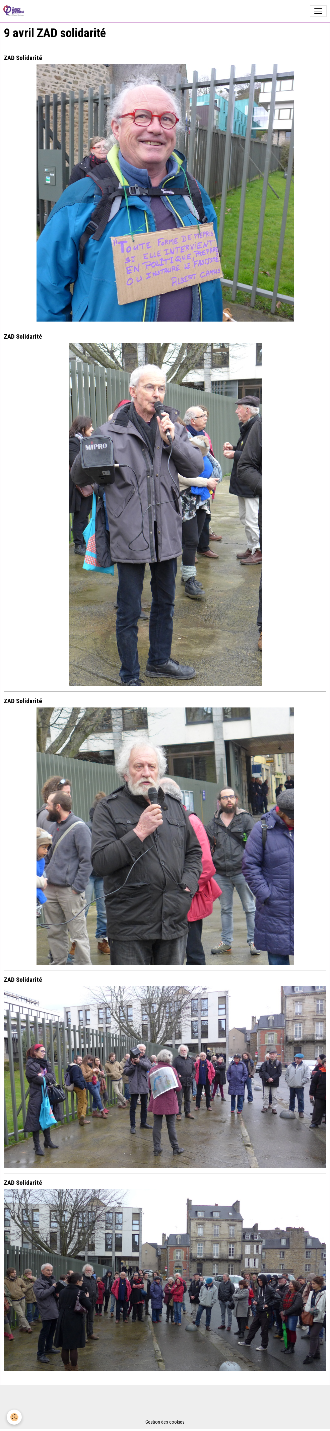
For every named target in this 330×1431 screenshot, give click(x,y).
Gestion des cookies (165, 1422)
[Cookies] (14, 1417)
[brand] (15, 11)
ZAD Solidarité (23, 58)
